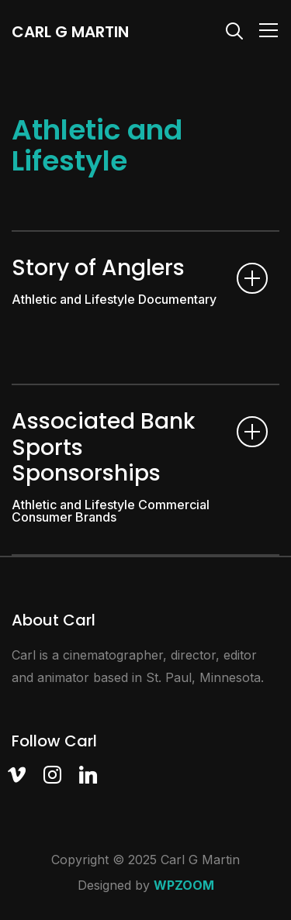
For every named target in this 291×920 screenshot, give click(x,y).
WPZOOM (184, 885)
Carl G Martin (70, 32)
